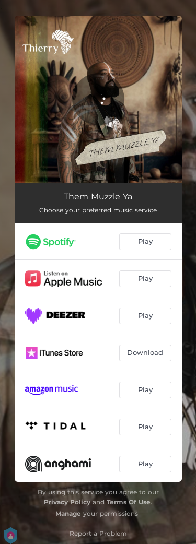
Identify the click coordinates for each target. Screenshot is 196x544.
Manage (68, 513)
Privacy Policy (67, 502)
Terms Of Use (129, 502)
